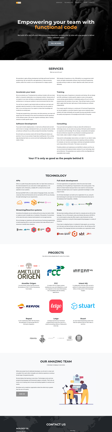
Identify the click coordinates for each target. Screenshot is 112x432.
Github (72, 430)
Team (85, 3)
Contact (92, 3)
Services (59, 3)
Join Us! (22, 394)
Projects (78, 3)
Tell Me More (56, 43)
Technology (68, 3)
